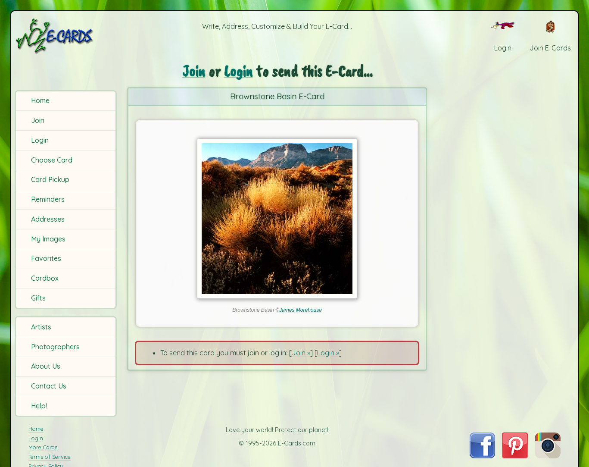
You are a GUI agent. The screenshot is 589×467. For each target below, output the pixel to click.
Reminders (48, 199)
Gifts (38, 298)
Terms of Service (49, 456)
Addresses (48, 219)
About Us (45, 366)
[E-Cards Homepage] (67, 36)
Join (37, 120)
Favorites (46, 258)
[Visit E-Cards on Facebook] (482, 455)
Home (40, 100)
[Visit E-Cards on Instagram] (548, 455)
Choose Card (51, 160)
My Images (48, 239)
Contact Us (48, 386)
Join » (301, 352)
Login (40, 140)
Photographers (55, 346)
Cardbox (45, 278)
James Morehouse (300, 310)
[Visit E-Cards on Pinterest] (515, 455)
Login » (328, 352)
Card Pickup (50, 179)
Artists (41, 327)
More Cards (42, 447)
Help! (39, 405)
